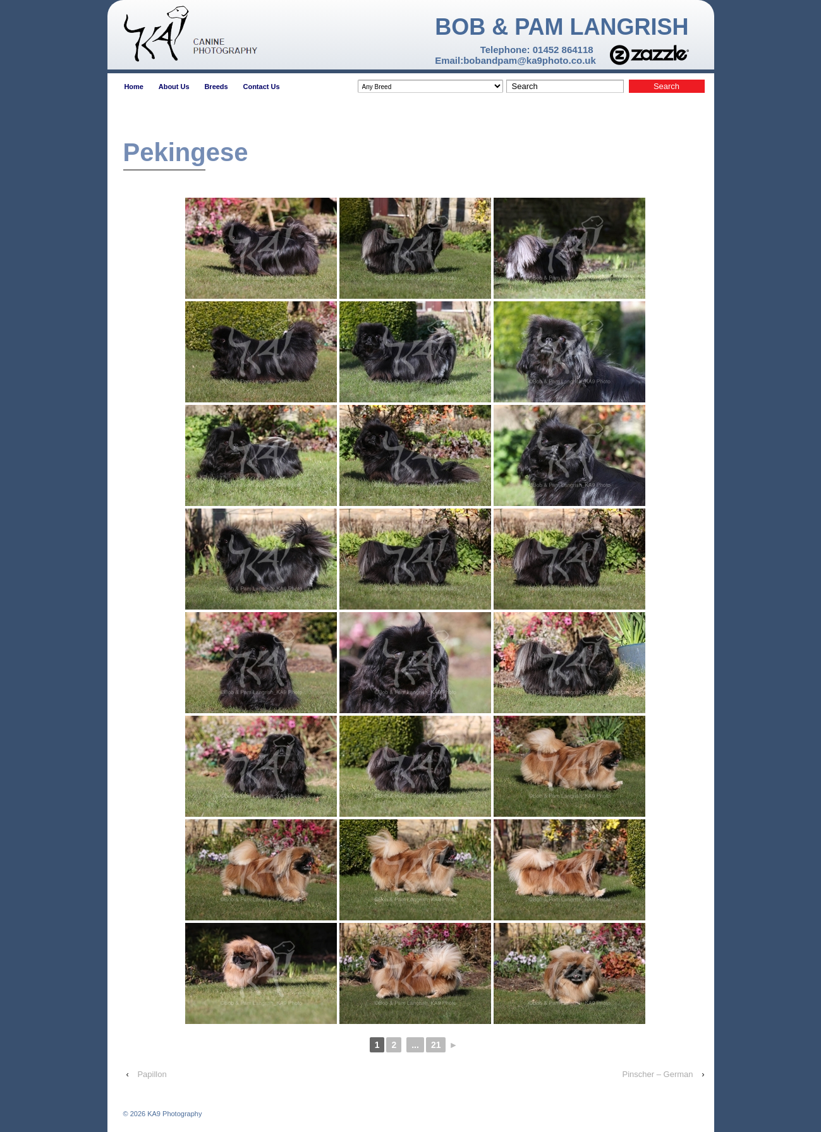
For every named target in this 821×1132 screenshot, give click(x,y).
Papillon (151, 1074)
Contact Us (261, 86)
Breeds (216, 86)
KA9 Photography (173, 1113)
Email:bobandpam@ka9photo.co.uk (515, 60)
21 (436, 1045)
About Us (174, 86)
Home (133, 86)
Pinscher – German (658, 1074)
